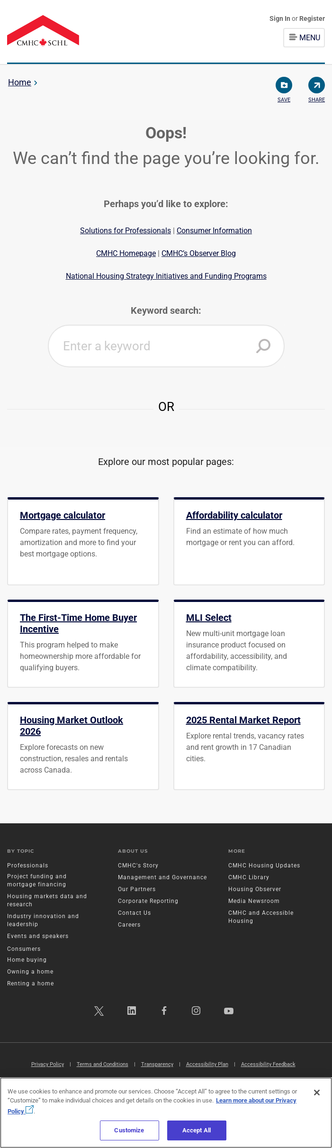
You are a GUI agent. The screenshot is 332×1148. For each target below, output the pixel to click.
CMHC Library (248, 877)
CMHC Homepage (126, 253)
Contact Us (134, 913)
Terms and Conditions (102, 1064)
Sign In (280, 18)
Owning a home (30, 971)
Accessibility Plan (207, 1064)
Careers (129, 924)
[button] (263, 346)
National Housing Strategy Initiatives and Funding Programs (166, 276)
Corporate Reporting (148, 901)
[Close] (316, 1092)
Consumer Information (214, 230)
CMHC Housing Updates (264, 865)
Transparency (157, 1064)
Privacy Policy (47, 1064)
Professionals (27, 865)
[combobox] (166, 346)
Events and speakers (38, 936)
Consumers (24, 949)
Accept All (196, 1130)
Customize (129, 1130)
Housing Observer (254, 889)
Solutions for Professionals (125, 230)
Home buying (27, 960)
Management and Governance (162, 877)
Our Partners (137, 889)
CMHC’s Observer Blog (199, 253)
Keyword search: (166, 310)
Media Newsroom (254, 901)
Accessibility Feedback (268, 1064)
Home (19, 82)
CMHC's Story (138, 865)
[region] (166, 1112)
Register (312, 18)
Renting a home (30, 983)
